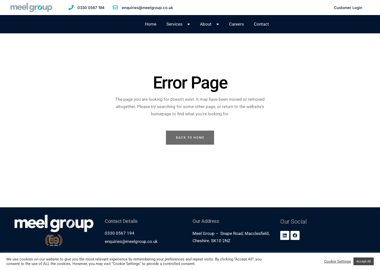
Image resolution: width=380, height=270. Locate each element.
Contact (261, 24)
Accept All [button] (363, 261)
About (209, 24)
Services (178, 24)
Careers (236, 24)
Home (150, 24)
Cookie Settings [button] (337, 261)
